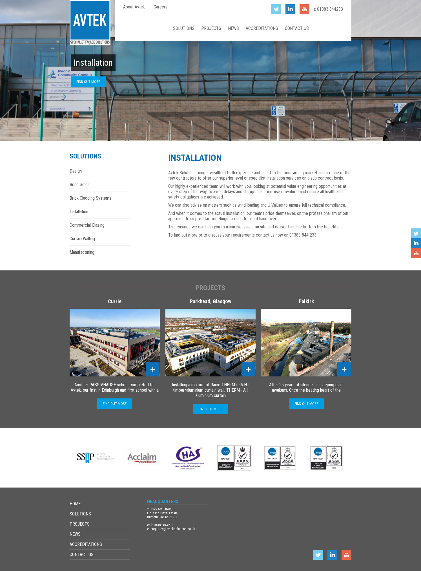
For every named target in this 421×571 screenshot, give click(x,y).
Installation (79, 211)
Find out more (88, 82)
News (233, 28)
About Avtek (134, 7)
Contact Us (297, 28)
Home (162, 28)
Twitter (416, 233)
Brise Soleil (79, 184)
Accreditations (262, 28)
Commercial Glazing (87, 225)
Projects (211, 28)
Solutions (183, 28)
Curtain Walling (82, 238)
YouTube (416, 253)
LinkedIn (416, 243)
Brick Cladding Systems (90, 198)
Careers (160, 7)
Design (76, 171)
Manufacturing (82, 252)
